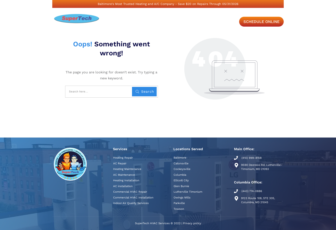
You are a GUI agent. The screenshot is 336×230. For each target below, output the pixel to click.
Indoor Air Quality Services (131, 203)
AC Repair (119, 163)
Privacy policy (192, 223)
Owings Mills (182, 197)
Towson (179, 208)
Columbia (180, 174)
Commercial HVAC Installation (133, 197)
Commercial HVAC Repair (130, 191)
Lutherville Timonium (188, 191)
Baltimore (180, 157)
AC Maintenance (124, 174)
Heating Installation (126, 180)
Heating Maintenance (127, 169)
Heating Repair (123, 157)
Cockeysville (182, 169)
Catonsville (181, 163)
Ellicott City (181, 180)
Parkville (179, 203)
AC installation (123, 186)
